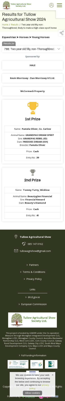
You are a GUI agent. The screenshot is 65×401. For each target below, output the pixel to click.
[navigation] (59, 5)
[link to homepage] (16, 5)
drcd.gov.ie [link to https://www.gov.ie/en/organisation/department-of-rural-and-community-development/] (32, 297)
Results (15, 25)
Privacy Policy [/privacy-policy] (32, 279)
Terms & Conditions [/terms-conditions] (32, 272)
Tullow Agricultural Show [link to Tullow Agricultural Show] (35, 237)
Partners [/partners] (33, 265)
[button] (61, 33)
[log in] (51, 5)
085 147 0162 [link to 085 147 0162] (35, 244)
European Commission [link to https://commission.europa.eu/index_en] (33, 304)
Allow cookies (32, 393)
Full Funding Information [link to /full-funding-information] (32, 355)
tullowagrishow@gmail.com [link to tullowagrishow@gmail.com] (35, 251)
